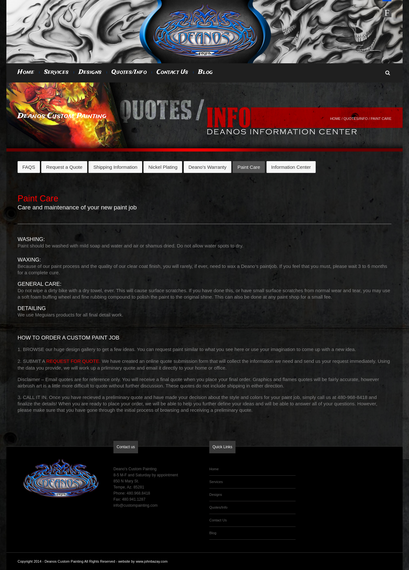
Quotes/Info (129, 72)
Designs (90, 72)
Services (56, 72)
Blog (205, 72)
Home (26, 72)
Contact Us (172, 72)
